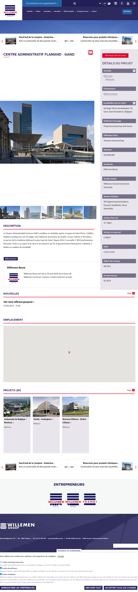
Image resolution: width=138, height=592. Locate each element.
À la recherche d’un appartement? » (42, 3)
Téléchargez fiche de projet (115, 55)
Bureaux (110, 79)
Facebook (121, 3)
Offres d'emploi (69, 11)
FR (105, 3)
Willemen (10, 11)
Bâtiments (108, 76)
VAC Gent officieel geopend (18, 301)
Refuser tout (93, 587)
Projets (38, 11)
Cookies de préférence (9, 568)
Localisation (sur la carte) (115, 103)
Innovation (47, 11)
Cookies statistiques (8, 574)
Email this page (90, 52)
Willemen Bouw (11, 258)
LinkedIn (115, 3)
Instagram (134, 3)
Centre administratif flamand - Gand (39, 54)
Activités (29, 11)
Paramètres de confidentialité (69, 551)
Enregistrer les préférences (18, 587)
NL (100, 3)
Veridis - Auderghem (43, 419)
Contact (94, 11)
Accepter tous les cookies (120, 587)
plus (129, 293)
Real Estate (127, 11)
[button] (69, 352)
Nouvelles (57, 11)
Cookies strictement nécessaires (13, 562)
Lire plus (61, 556)
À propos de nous (82, 11)
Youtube (128, 3)
